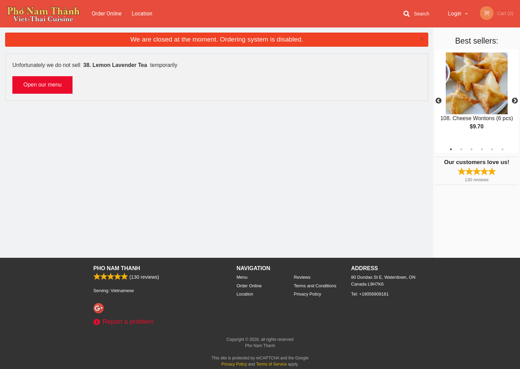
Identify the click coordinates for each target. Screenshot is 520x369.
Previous (438, 100)
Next (514, 100)
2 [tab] (461, 149)
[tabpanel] (477, 97)
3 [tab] (471, 149)
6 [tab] (502, 149)
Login (454, 13)
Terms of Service (271, 364)
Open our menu (42, 85)
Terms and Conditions (315, 285)
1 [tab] (450, 149)
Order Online (107, 13)
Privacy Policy (307, 294)
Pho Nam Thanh (116, 268)
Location (142, 13)
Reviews (302, 277)
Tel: (370, 294)
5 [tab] (492, 149)
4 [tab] (481, 149)
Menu (241, 277)
